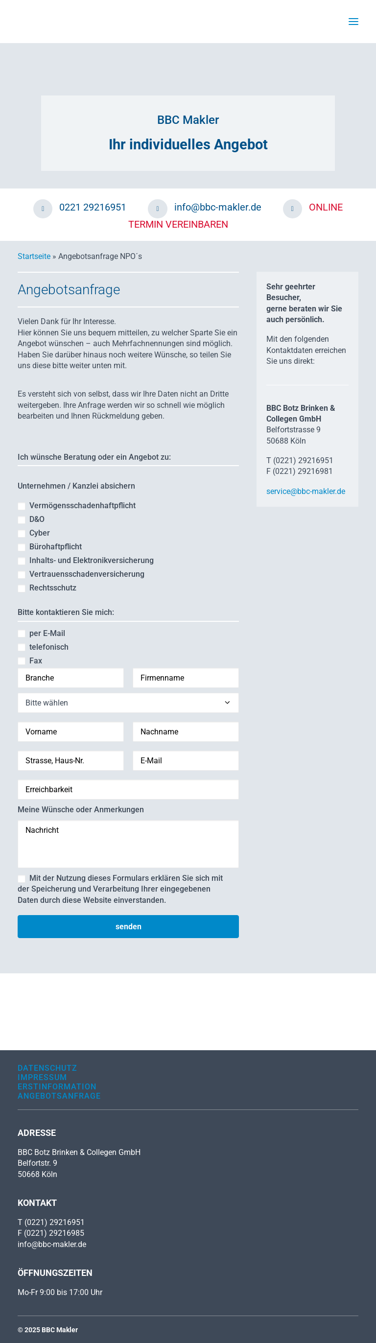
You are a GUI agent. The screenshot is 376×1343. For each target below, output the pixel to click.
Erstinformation (57, 1086)
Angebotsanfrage (59, 1096)
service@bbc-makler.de (305, 491)
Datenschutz (47, 1068)
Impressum (42, 1077)
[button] (353, 21)
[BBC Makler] (35, 21)
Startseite (34, 256)
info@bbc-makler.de (52, 1244)
